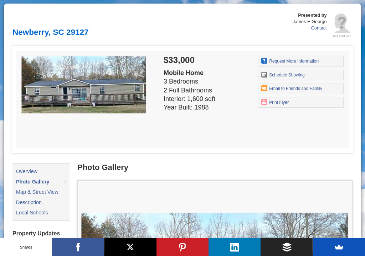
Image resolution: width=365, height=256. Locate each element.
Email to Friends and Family (291, 88)
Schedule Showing (283, 75)
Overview (26, 171)
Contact (319, 28)
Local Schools (32, 212)
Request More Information (290, 61)
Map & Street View (37, 192)
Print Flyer (275, 102)
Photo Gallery (33, 182)
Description (29, 202)
